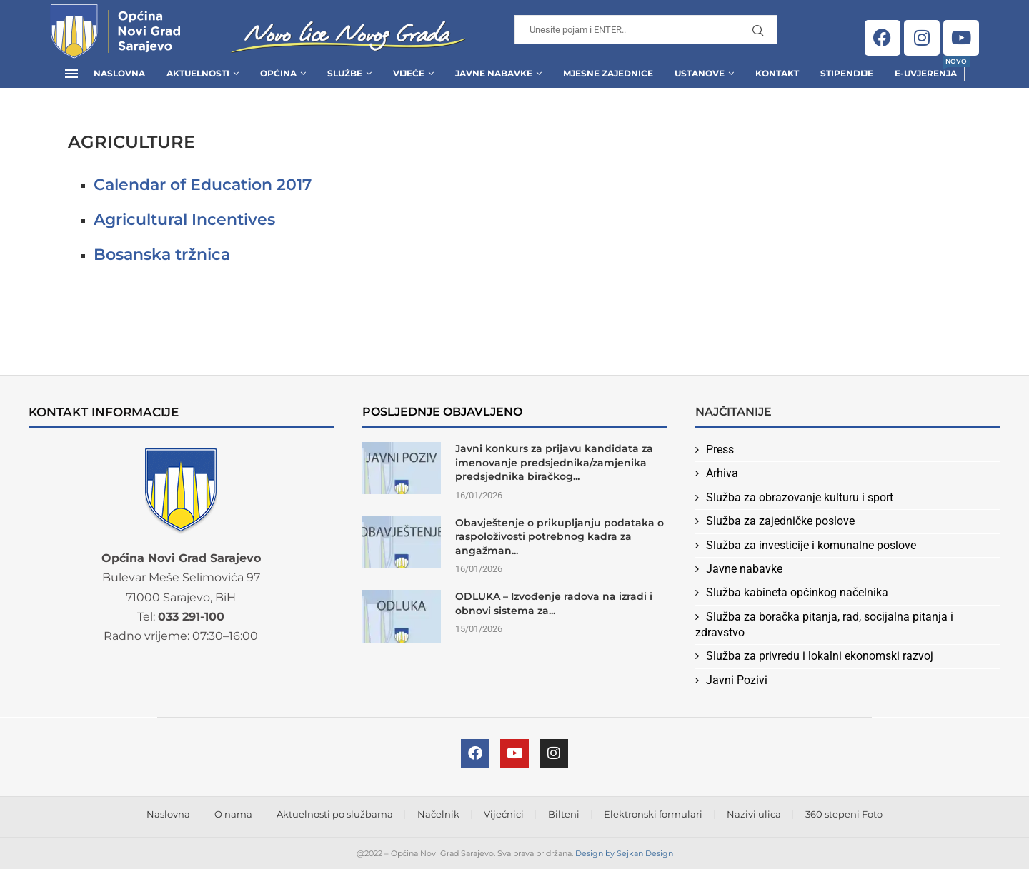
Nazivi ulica (754, 814)
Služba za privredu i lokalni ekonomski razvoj (819, 656)
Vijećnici (504, 814)
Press (720, 449)
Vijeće (408, 73)
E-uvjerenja (926, 69)
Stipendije (846, 73)
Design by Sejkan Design (624, 853)
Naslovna (119, 73)
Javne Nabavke (493, 73)
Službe (344, 73)
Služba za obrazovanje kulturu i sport (799, 497)
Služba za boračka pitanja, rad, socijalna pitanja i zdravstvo (824, 624)
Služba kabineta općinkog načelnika (797, 592)
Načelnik (438, 814)
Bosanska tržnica (162, 254)
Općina (278, 73)
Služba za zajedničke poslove (780, 521)
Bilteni (564, 814)
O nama (233, 814)
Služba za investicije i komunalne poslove (811, 545)
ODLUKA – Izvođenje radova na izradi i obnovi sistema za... (553, 603)
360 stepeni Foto (844, 814)
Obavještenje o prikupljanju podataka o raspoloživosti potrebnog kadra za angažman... (559, 536)
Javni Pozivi (736, 680)
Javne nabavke (744, 569)
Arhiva (722, 473)
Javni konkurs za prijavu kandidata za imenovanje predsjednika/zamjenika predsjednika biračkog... (554, 462)
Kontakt (777, 73)
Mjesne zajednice (608, 73)
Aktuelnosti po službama (335, 814)
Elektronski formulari (653, 814)
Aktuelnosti (197, 73)
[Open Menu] (71, 73)
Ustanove (700, 73)
